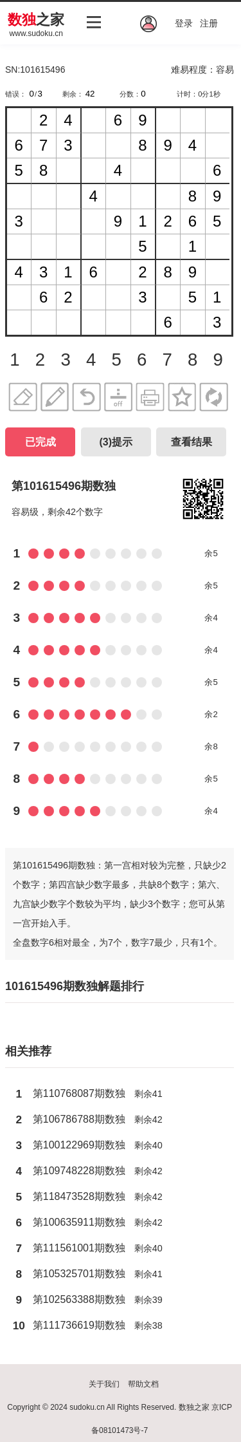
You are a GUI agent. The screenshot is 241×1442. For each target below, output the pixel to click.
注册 (209, 23)
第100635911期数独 (79, 1222)
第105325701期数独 (79, 1273)
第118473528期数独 (79, 1196)
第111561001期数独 (79, 1247)
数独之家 (194, 1407)
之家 (36, 20)
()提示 (115, 441)
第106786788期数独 (79, 1119)
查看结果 (191, 441)
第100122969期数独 (79, 1144)
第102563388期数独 (79, 1299)
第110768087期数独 (79, 1093)
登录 (184, 23)
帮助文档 (143, 1384)
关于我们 (104, 1384)
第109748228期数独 (79, 1170)
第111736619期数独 (79, 1325)
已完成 (40, 441)
